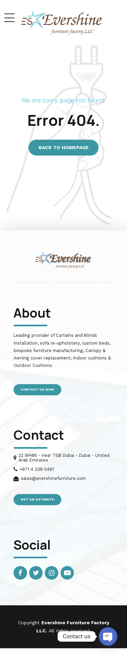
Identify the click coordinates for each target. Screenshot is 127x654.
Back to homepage (64, 147)
